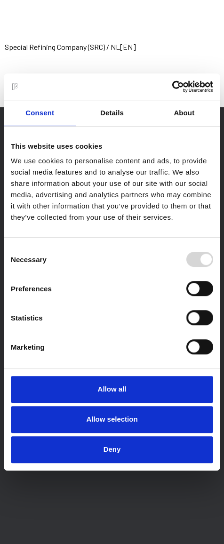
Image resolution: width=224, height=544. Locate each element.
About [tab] (184, 113)
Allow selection (111, 419)
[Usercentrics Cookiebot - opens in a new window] (172, 86)
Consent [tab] (39, 113)
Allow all (112, 389)
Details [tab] (112, 113)
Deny (112, 449)
